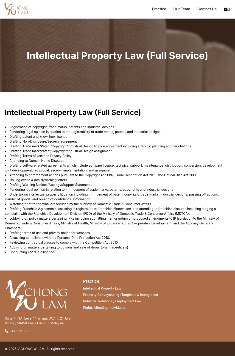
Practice (159, 9)
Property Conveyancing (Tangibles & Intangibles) (120, 295)
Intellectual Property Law (102, 288)
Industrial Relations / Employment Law (112, 301)
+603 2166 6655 (22, 331)
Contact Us (207, 9)
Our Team (181, 9)
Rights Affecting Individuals (104, 307)
